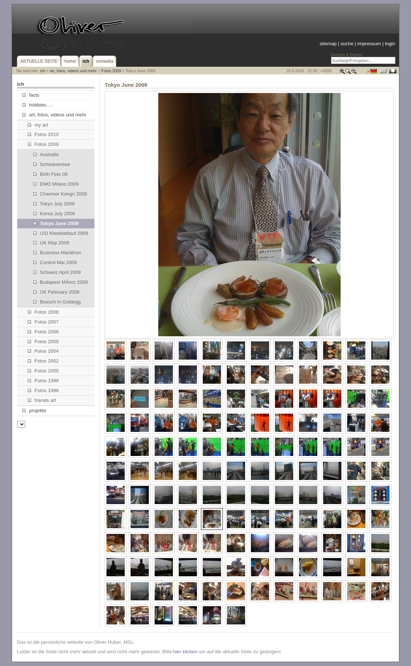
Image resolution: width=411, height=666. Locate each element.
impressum (369, 43)
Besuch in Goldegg (57, 302)
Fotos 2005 (43, 341)
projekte (34, 410)
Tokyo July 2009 (53, 203)
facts (30, 95)
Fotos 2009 (111, 71)
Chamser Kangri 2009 (60, 194)
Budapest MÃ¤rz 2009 (60, 282)
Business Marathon (57, 252)
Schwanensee (51, 164)
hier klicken (185, 651)
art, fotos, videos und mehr (73, 71)
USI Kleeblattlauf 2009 (60, 233)
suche (347, 43)
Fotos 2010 (43, 134)
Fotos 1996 (43, 390)
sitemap (327, 43)
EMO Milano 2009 (55, 184)
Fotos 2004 (43, 351)
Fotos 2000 (43, 370)
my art (38, 125)
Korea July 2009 (54, 213)
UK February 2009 (56, 292)
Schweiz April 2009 (57, 272)
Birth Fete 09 (50, 174)
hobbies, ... (37, 105)
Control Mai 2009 (55, 262)
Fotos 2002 (43, 361)
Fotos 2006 (43, 331)
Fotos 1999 (43, 380)
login (390, 43)
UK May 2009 (51, 242)
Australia (46, 154)
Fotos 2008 (43, 312)
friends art (42, 400)
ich (42, 71)
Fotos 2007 (43, 322)
